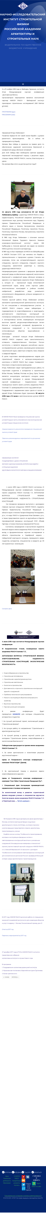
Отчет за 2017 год (8, 929)
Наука (7, 1176)
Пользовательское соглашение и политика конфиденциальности (23, 1196)
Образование (7, 1183)
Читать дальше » (23, 801)
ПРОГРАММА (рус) (8, 112)
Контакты (16, 1185)
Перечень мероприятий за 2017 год (14, 935)
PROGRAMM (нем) (8, 115)
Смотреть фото (7, 609)
